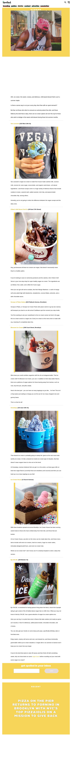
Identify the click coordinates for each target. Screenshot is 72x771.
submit (51, 670)
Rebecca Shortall (29, 23)
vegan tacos (35, 656)
